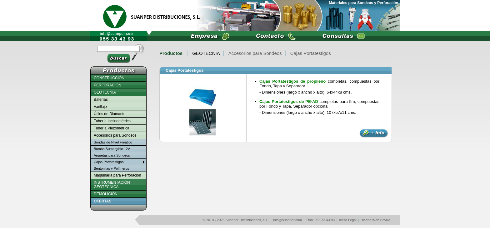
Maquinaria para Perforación (117, 175)
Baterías (101, 99)
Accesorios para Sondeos (255, 53)
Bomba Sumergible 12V (112, 149)
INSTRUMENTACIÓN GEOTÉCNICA (112, 184)
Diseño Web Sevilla (375, 220)
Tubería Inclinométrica (112, 121)
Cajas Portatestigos (184, 70)
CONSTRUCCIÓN (109, 78)
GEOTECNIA (206, 53)
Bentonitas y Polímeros (111, 168)
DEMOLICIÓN (106, 194)
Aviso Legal (348, 220)
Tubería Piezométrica (111, 128)
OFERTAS (102, 201)
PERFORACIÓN (107, 85)
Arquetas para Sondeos (112, 155)
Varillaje (100, 106)
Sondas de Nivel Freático (113, 142)
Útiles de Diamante (109, 114)
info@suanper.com (287, 220)
